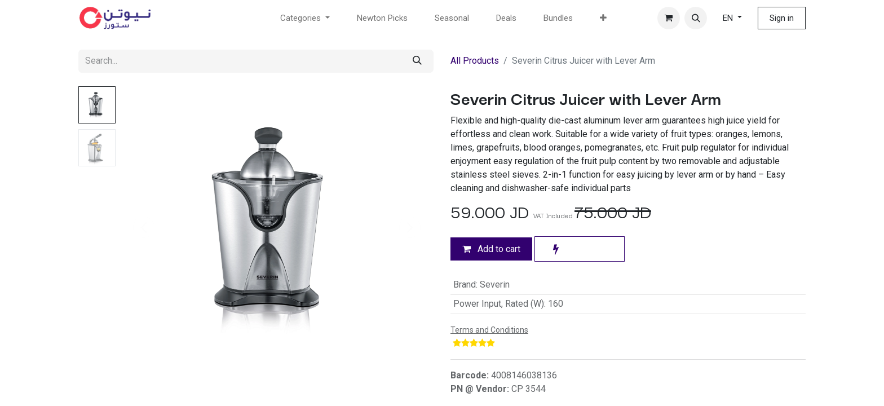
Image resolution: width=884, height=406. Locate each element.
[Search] (417, 61)
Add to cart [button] (491, 249)
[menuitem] (382, 18)
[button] (695, 18)
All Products (474, 60)
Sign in (782, 18)
